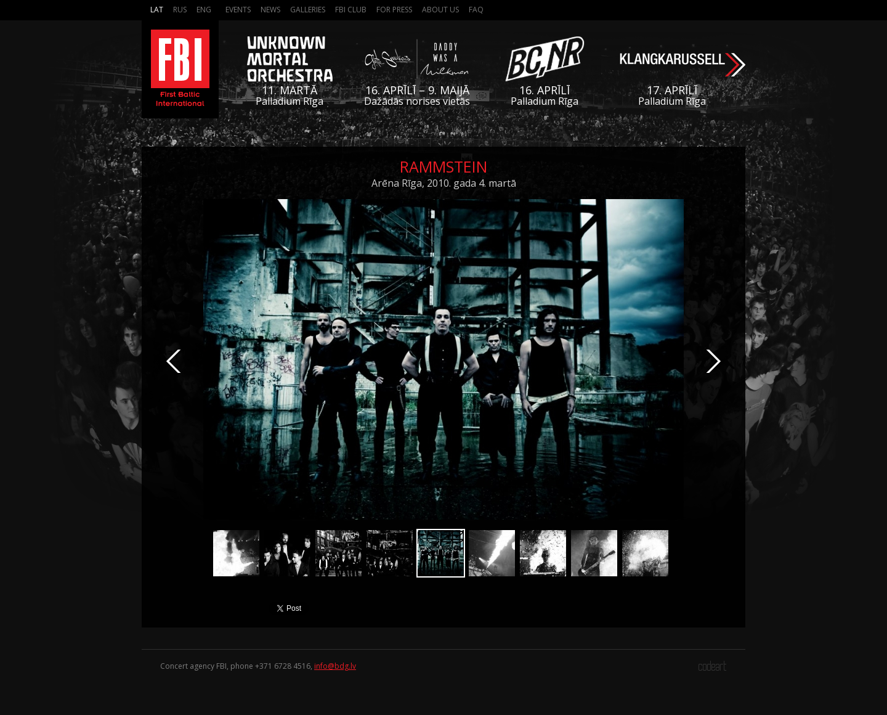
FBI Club (351, 9)
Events (238, 9)
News (270, 9)
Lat (156, 9)
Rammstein (443, 166)
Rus (180, 9)
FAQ (476, 9)
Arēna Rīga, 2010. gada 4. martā (443, 183)
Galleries (307, 9)
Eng (203, 9)
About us (440, 9)
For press (394, 9)
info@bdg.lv (335, 666)
